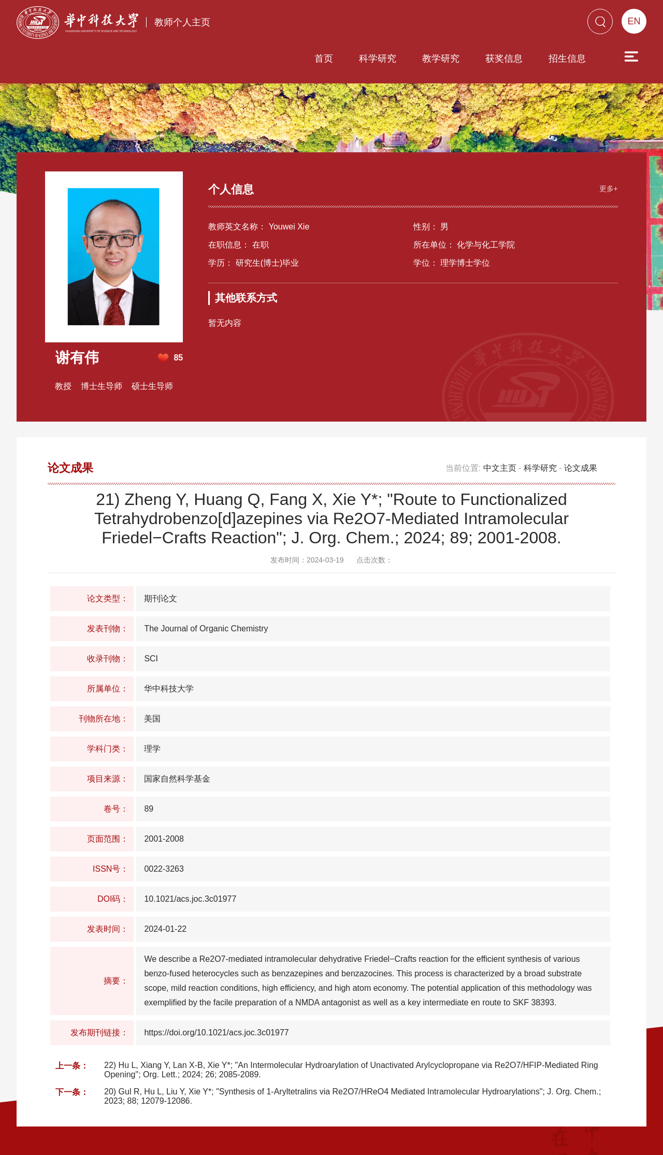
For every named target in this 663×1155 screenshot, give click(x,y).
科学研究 (318, 24)
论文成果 (580, 423)
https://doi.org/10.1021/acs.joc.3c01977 (216, 988)
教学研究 (381, 24)
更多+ (606, 143)
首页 (264, 24)
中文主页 (499, 423)
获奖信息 (445, 24)
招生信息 (508, 24)
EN (633, 21)
